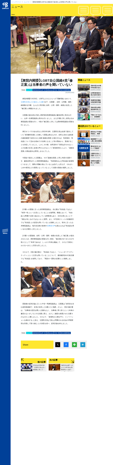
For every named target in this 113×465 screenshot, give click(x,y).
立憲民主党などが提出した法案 (32, 102)
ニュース (26, 2)
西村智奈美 (36, 90)
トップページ (16, 2)
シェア (66, 344)
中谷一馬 (56, 90)
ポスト (57, 344)
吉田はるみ (50, 90)
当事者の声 (51, 225)
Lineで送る (74, 344)
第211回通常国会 (65, 90)
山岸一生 (43, 90)
